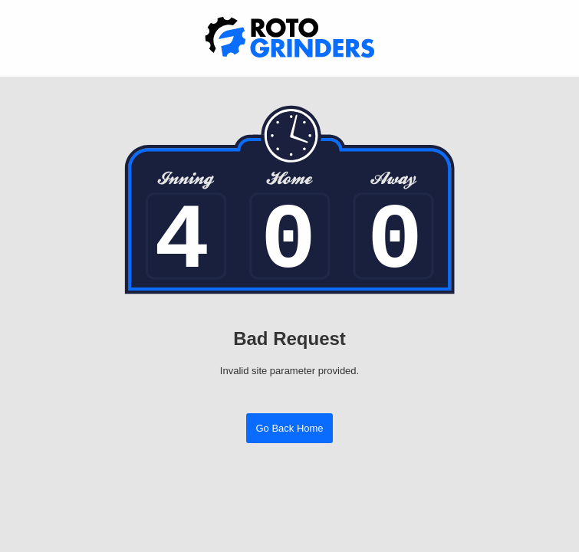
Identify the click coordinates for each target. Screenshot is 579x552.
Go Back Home (289, 428)
